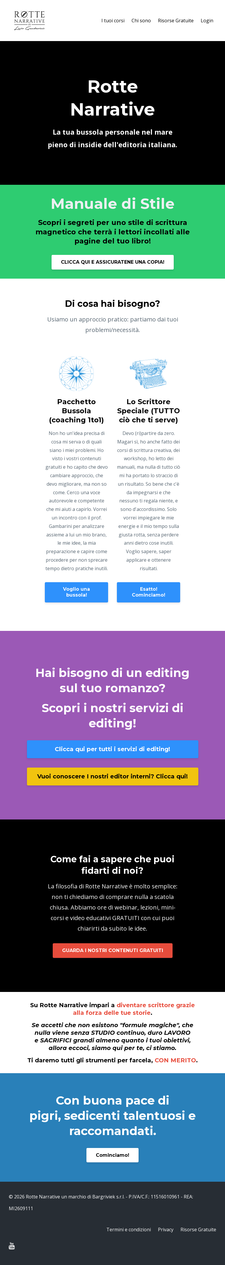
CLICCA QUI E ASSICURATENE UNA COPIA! (112, 262)
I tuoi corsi (113, 20)
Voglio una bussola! (76, 592)
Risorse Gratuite (176, 20)
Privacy (165, 1229)
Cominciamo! (112, 1155)
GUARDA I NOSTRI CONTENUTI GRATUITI (112, 950)
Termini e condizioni (128, 1229)
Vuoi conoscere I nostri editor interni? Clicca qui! (112, 776)
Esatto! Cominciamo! (148, 592)
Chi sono (141, 20)
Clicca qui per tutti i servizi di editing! (112, 749)
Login (207, 20)
